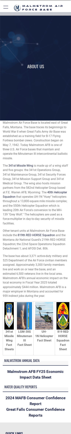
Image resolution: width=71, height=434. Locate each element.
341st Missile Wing (20, 165)
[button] (6, 8)
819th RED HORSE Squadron (36, 235)
